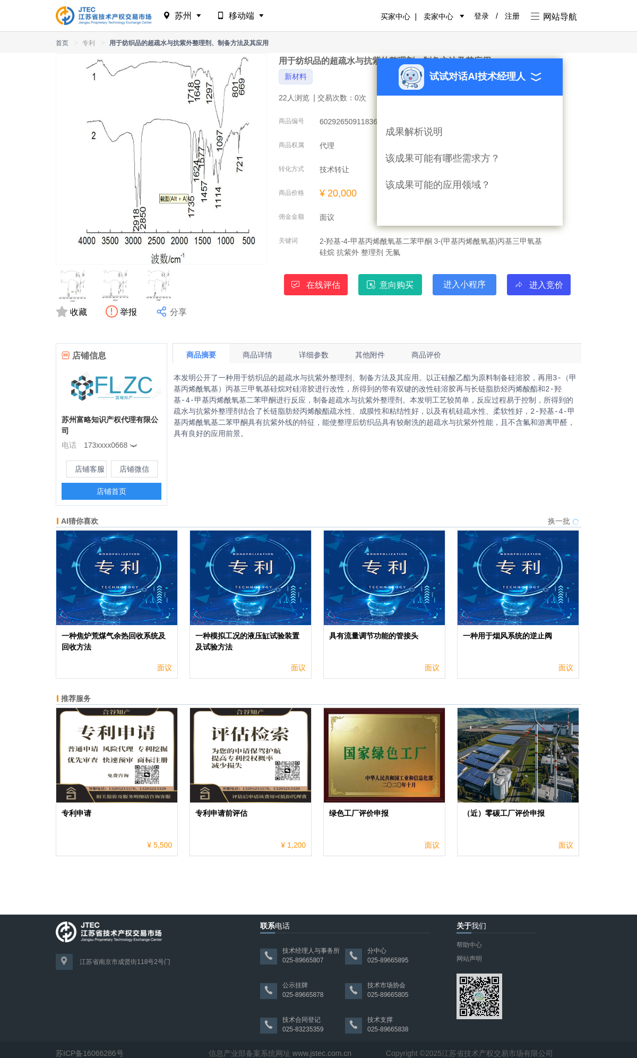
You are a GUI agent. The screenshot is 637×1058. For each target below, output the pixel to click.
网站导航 (554, 16)
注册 (512, 16)
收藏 (73, 312)
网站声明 (469, 958)
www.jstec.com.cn (321, 1053)
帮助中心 (469, 945)
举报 (123, 312)
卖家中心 (438, 16)
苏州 (182, 15)
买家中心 (395, 16)
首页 (62, 43)
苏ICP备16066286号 (90, 1053)
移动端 (241, 15)
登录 (481, 16)
